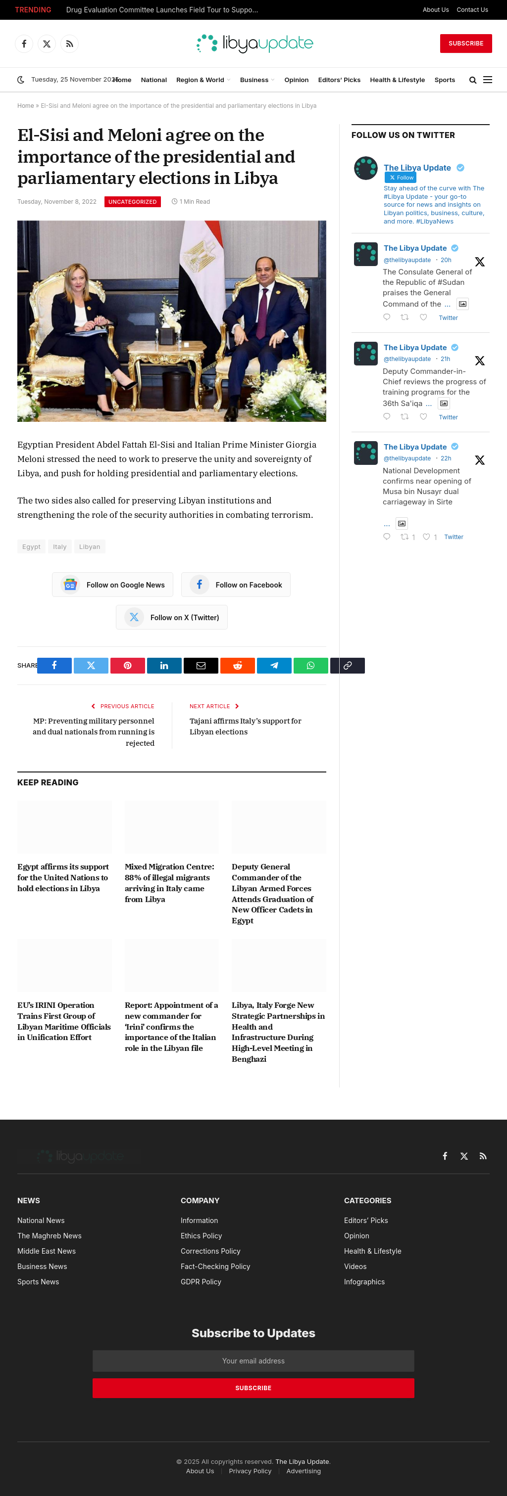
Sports (445, 80)
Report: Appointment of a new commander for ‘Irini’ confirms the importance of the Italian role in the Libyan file (171, 1026)
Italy (60, 546)
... (447, 304)
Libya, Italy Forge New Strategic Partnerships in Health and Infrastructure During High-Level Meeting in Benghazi (278, 1032)
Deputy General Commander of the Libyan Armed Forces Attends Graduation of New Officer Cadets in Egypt (272, 893)
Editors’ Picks (339, 80)
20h (446, 260)
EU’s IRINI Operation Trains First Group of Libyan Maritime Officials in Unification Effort (64, 1021)
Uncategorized (132, 201)
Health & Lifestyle (397, 80)
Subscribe (466, 43)
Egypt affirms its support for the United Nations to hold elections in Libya (63, 877)
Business (254, 80)
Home (122, 80)
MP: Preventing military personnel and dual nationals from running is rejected (93, 732)
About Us (436, 9)
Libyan (90, 546)
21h (445, 359)
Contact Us (473, 9)
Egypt (31, 546)
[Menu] (487, 80)
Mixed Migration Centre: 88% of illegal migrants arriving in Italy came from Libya (169, 882)
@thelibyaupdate (407, 260)
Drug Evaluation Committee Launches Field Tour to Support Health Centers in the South (165, 10)
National (154, 80)
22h (446, 458)
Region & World (200, 80)
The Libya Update (415, 248)
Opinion (297, 80)
